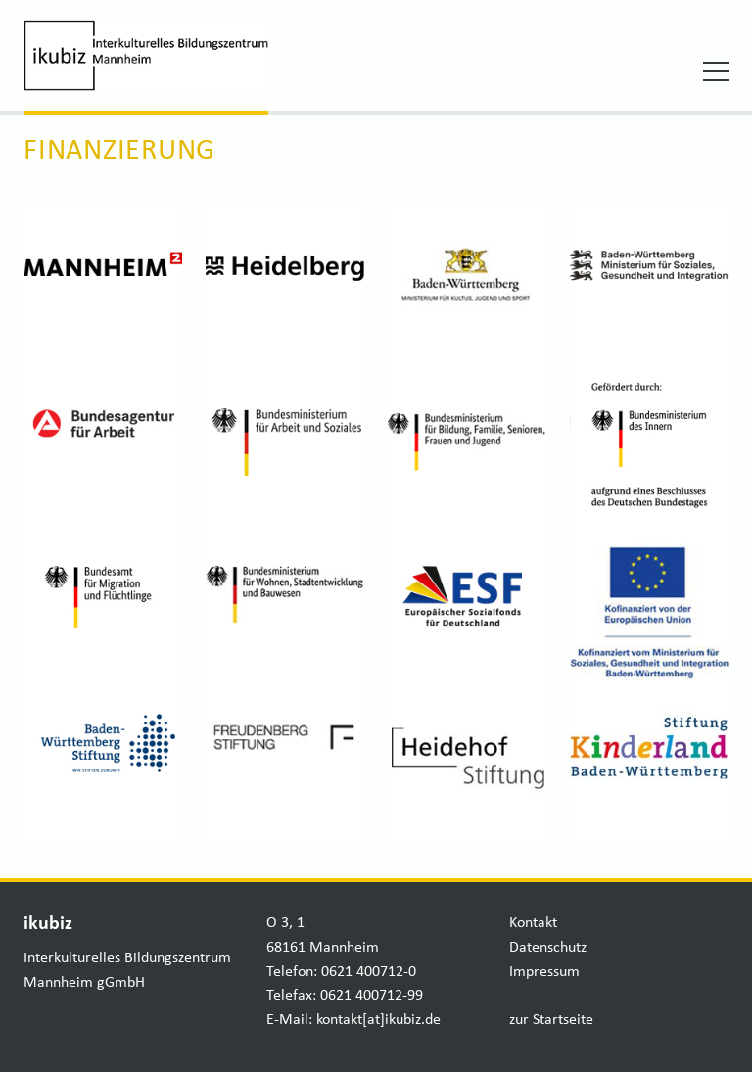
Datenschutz (548, 947)
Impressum (544, 972)
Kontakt (533, 923)
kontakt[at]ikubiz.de (378, 1020)
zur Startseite (551, 1020)
